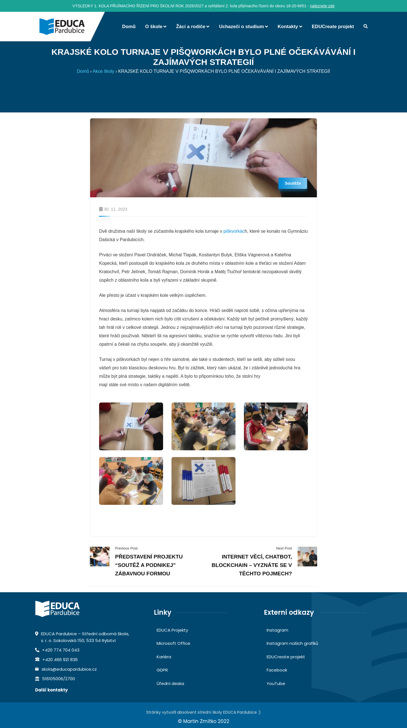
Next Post (284, 548)
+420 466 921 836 (60, 660)
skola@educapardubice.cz (69, 669)
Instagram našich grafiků (292, 643)
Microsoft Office (173, 643)
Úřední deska (170, 683)
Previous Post (126, 548)
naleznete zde (322, 6)
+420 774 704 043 (60, 650)
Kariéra (164, 657)
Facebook (277, 670)
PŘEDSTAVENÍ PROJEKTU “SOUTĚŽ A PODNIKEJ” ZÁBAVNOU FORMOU (149, 565)
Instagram (277, 630)
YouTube (276, 683)
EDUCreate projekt (286, 657)
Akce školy (103, 71)
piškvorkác (234, 231)
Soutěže (293, 183)
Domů (83, 71)
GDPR (162, 670)
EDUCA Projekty (172, 630)
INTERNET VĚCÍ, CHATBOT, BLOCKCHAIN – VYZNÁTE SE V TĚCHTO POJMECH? (252, 565)
